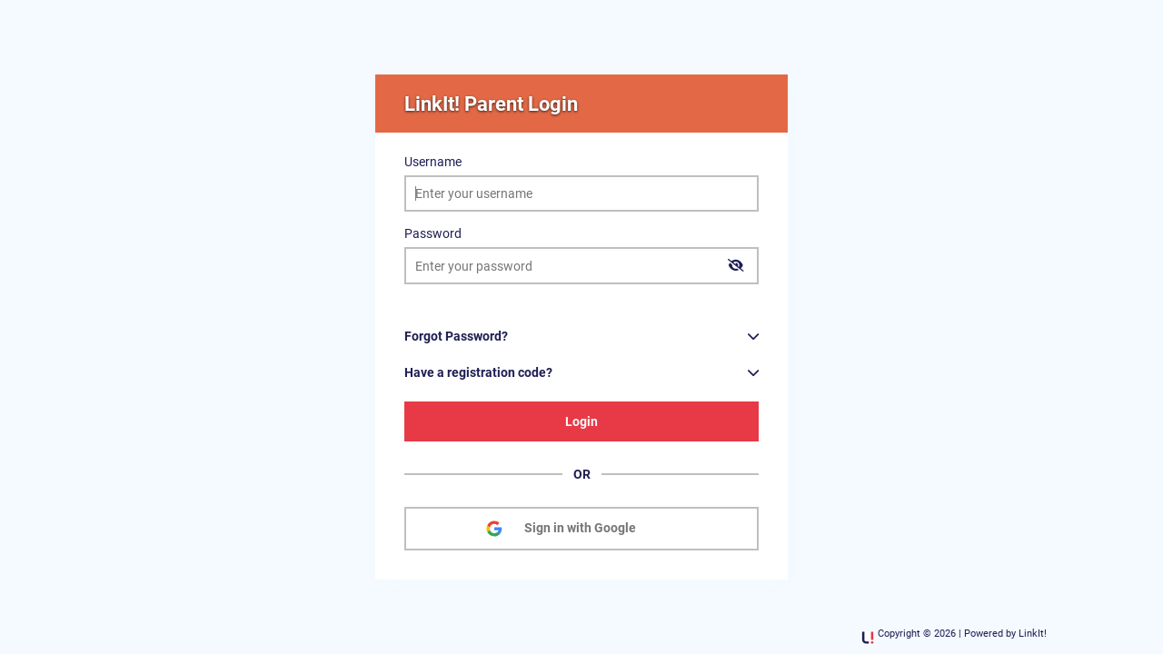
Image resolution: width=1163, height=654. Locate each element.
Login (581, 421)
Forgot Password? (456, 336)
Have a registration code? (478, 372)
